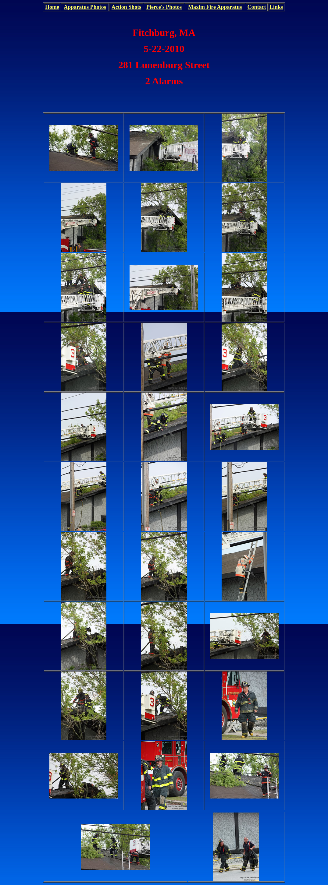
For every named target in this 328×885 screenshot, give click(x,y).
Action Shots (126, 7)
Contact (257, 7)
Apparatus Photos (85, 7)
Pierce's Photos (164, 7)
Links (276, 7)
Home (52, 7)
